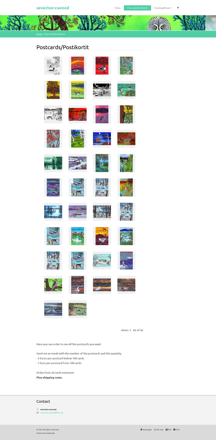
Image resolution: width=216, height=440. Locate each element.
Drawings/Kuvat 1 (162, 7)
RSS (169, 429)
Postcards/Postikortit (137, 7)
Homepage (147, 429)
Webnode (51, 433)
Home (118, 7)
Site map (159, 429)
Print (178, 429)
